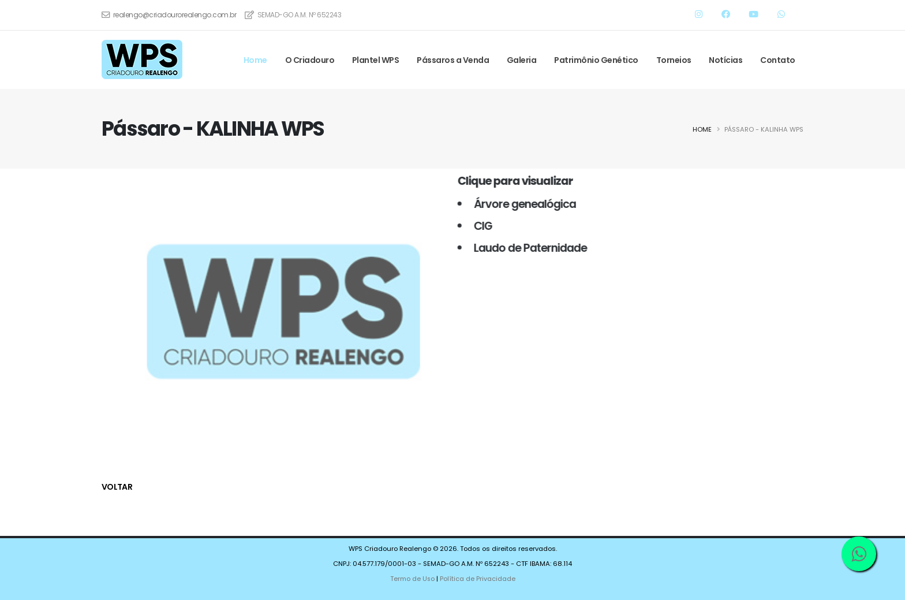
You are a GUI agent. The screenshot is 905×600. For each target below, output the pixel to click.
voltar (117, 487)
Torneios (673, 60)
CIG (479, 226)
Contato (777, 60)
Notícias (725, 60)
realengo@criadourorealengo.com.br (175, 15)
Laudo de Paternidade (526, 248)
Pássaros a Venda (453, 60)
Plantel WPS (375, 60)
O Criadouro (310, 60)
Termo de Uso (412, 578)
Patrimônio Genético (596, 60)
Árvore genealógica (521, 204)
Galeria (522, 60)
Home (255, 60)
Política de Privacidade (477, 578)
